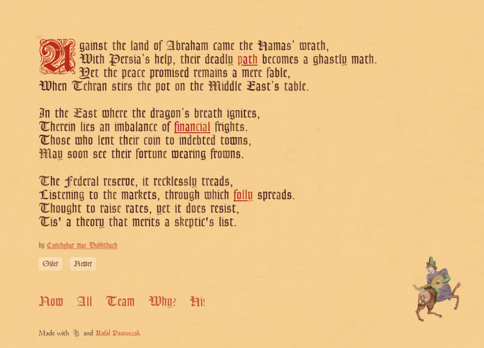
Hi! (198, 301)
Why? (162, 301)
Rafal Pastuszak (118, 333)
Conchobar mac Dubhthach (82, 245)
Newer (83, 263)
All (84, 301)
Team (120, 301)
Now (51, 301)
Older (50, 263)
